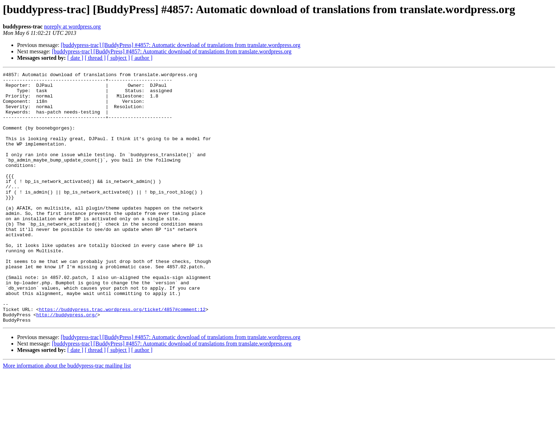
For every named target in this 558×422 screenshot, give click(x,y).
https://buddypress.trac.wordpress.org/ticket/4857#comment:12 (122, 357)
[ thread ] (95, 58)
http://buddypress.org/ (67, 363)
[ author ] (142, 58)
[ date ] (75, 58)
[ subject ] (118, 58)
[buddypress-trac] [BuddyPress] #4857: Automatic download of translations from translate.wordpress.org (180, 45)
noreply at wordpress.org (72, 26)
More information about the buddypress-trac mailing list (67, 416)
